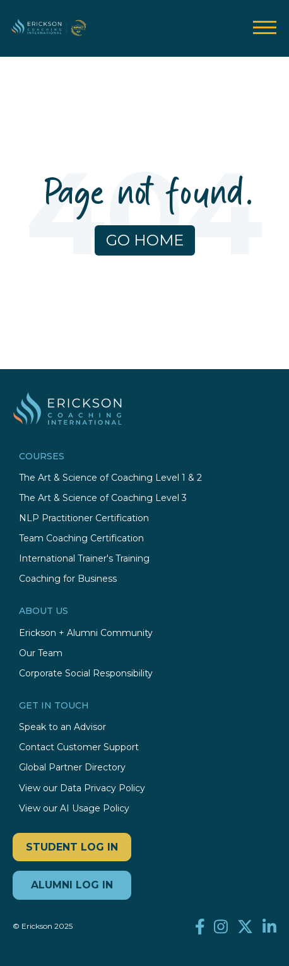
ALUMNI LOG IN (72, 885)
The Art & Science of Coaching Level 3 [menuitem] (103, 498)
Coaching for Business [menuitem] (68, 579)
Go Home (145, 240)
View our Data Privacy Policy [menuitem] (82, 788)
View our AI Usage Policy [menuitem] (74, 808)
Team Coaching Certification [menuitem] (81, 538)
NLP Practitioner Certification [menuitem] (84, 518)
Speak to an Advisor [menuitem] (62, 727)
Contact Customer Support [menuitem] (79, 747)
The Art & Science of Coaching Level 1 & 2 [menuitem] (110, 478)
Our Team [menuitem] (40, 653)
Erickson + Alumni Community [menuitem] (86, 633)
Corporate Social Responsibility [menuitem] (86, 673)
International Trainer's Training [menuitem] (84, 558)
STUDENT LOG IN (72, 847)
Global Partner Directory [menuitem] (72, 767)
